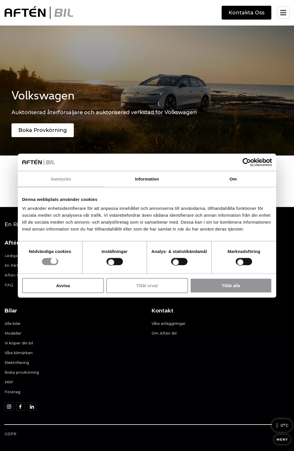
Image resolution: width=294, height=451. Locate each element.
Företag (12, 391)
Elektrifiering (17, 362)
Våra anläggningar (168, 323)
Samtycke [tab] (61, 178)
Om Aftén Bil (164, 333)
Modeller (13, 333)
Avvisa (63, 285)
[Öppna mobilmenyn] (283, 13)
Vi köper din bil (19, 343)
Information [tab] (147, 178)
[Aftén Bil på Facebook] (20, 406)
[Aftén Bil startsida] (39, 12)
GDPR (10, 433)
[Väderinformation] (282, 425)
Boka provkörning (22, 372)
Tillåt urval (147, 285)
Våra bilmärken (19, 352)
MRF (9, 382)
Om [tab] (233, 178)
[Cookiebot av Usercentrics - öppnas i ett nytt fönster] (247, 162)
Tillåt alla (231, 285)
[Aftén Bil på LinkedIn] (32, 406)
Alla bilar (13, 323)
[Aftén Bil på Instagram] (9, 406)
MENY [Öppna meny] (282, 439)
